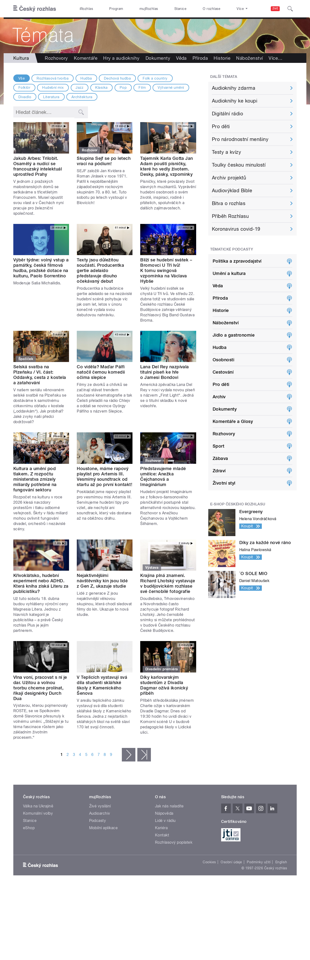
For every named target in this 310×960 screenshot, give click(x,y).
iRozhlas (86, 9)
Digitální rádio (227, 114)
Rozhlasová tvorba (53, 78)
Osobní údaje (231, 862)
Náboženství (249, 58)
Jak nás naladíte (169, 806)
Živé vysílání (100, 806)
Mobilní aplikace (103, 828)
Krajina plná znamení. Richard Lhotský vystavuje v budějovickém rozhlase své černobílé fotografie (167, 583)
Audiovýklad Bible (232, 190)
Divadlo (24, 97)
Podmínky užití (259, 862)
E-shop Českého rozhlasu (237, 504)
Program (116, 9)
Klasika (101, 87)
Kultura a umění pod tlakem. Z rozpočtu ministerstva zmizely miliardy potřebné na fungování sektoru (35, 479)
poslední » (144, 754)
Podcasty (97, 820)
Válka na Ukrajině (38, 806)
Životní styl (224, 483)
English (281, 862)
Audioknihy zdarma (233, 88)
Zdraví (219, 470)
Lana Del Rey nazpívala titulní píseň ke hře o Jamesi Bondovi (164, 372)
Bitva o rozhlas (228, 203)
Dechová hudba (117, 78)
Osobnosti (223, 359)
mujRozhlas (149, 9)
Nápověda (164, 813)
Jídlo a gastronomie (234, 335)
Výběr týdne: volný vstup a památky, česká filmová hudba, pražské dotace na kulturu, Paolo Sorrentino (41, 267)
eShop (29, 828)
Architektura (82, 97)
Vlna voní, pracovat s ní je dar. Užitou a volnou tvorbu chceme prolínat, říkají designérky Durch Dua (40, 688)
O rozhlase (211, 9)
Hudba (86, 78)
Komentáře (85, 58)
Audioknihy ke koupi (234, 101)
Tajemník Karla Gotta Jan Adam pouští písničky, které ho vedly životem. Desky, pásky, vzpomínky (166, 166)
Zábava (220, 458)
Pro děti (221, 126)
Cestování (223, 372)
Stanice (180, 9)
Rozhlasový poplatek (173, 842)
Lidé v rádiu (165, 820)
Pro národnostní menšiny (240, 139)
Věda (181, 58)
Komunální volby (38, 813)
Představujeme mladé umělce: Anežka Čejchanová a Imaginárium (163, 476)
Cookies (209, 862)
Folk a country (155, 78)
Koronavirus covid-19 (236, 229)
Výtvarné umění (171, 87)
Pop (123, 87)
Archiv (219, 396)
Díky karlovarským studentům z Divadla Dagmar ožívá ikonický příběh (164, 685)
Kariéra (161, 828)
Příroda (200, 58)
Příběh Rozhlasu (230, 216)
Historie (222, 58)
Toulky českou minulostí (238, 165)
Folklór (24, 87)
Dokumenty (158, 58)
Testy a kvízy (226, 152)
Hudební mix (53, 87)
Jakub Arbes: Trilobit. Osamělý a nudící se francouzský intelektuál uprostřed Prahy (37, 166)
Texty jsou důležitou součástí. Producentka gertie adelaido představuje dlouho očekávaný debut (100, 270)
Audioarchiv (99, 813)
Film (142, 87)
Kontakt (162, 835)
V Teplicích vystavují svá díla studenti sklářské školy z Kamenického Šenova (102, 685)
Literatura (51, 97)
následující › (128, 754)
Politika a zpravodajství (237, 261)
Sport (218, 446)
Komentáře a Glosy (233, 421)
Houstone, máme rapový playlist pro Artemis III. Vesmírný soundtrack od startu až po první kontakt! (104, 476)
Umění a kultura (229, 273)
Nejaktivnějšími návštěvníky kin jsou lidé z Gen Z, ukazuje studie (102, 581)
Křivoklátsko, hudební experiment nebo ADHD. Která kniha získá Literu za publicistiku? (41, 583)
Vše (21, 78)
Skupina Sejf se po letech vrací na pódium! (104, 161)
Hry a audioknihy (121, 58)
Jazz (79, 87)
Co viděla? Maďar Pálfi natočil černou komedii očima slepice (101, 372)
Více (275, 58)
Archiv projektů (229, 178)
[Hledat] (290, 8)
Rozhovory (56, 58)
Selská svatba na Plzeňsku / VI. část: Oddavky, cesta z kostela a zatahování (39, 374)
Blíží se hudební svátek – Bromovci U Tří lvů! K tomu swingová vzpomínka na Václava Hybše (166, 270)
